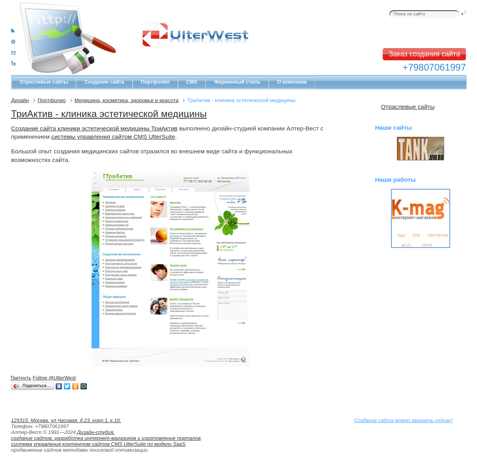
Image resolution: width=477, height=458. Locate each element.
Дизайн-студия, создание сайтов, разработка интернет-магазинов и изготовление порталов (105, 435)
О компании (292, 82)
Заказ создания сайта (424, 54)
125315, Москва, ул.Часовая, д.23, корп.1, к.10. (66, 420)
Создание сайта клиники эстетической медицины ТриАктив (94, 128)
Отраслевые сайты (44, 82)
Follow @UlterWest (54, 378)
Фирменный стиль (237, 82)
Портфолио (155, 82)
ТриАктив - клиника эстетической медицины (109, 113)
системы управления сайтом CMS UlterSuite (113, 136)
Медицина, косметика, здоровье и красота (127, 100)
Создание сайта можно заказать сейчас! (403, 420)
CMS (191, 82)
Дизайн (20, 100)
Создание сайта (104, 82)
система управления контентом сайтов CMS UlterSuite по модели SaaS (98, 444)
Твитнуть (20, 378)
